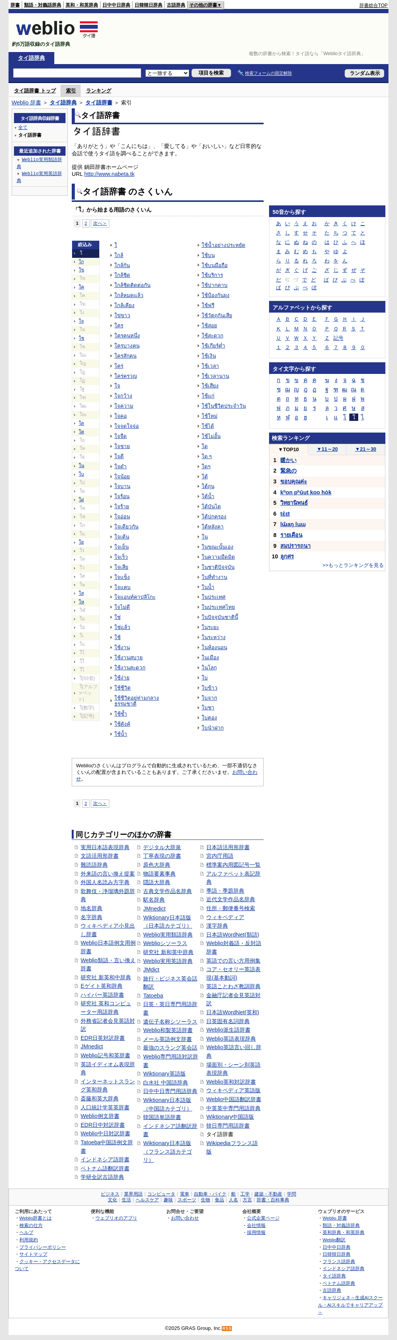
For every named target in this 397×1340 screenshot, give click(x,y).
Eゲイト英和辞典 (102, 986)
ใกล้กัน (122, 265)
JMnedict (92, 1046)
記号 (338, 338)
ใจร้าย (121, 506)
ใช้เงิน (209, 356)
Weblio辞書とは (35, 1217)
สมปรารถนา (295, 546)
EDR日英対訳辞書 (103, 1038)
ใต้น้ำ (208, 496)
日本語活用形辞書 (228, 847)
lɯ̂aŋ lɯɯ (293, 524)
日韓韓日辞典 (148, 5)
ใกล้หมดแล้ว (128, 295)
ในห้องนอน (214, 647)
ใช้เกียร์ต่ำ (213, 346)
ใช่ (117, 617)
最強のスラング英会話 (170, 1048)
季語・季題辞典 (225, 891)
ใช (81, 338)
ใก (81, 261)
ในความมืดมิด (218, 557)
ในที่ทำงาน (214, 577)
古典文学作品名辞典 (167, 891)
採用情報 (256, 1232)
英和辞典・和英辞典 (343, 1232)
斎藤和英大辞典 (100, 1098)
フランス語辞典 (339, 1261)
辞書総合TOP (373, 5)
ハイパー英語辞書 (102, 995)
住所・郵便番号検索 (230, 908)
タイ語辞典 (31, 58)
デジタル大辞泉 (162, 847)
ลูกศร (287, 556)
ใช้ (117, 637)
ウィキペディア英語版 (233, 1090)
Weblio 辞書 (26, 102)
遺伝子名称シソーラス (170, 1021)
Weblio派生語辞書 (228, 1030)
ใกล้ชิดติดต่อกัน (132, 285)
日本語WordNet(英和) (232, 1012)
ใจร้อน (121, 496)
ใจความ (123, 406)
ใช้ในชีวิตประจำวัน (224, 406)
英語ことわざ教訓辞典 (233, 986)
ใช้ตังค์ (122, 724)
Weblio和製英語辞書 (168, 1030)
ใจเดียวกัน (126, 527)
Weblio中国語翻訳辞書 (233, 1099)
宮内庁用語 (219, 856)
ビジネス (110, 1194)
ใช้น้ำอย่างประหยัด (223, 245)
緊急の (288, 471)
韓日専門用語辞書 (228, 1126)
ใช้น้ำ (120, 734)
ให (81, 602)
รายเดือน (291, 535)
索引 (71, 91)
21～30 (365, 449)
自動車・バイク (210, 1194)
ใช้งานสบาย (128, 657)
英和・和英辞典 (82, 5)
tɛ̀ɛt (285, 514)
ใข (81, 270)
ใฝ (81, 499)
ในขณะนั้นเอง (217, 547)
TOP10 (288, 449)
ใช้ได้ (208, 426)
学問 (291, 1194)
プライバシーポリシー (42, 1247)
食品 (219, 1199)
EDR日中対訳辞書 (103, 1125)
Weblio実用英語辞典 (168, 961)
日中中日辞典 (116, 5)
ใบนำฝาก (213, 728)
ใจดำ (120, 466)
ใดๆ (206, 466)
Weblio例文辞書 (100, 1116)
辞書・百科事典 (273, 1199)
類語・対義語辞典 (42, 5)
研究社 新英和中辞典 (106, 977)
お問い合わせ (185, 1217)
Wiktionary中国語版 (230, 1117)
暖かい (288, 460)
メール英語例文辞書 (167, 1039)
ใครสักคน (125, 356)
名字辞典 (91, 917)
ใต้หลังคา (213, 527)
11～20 (327, 449)
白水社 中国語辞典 (165, 1082)
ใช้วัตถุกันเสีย (217, 315)
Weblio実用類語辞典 (168, 935)
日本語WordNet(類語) (232, 935)
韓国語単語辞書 (162, 1117)
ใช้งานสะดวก (129, 668)
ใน (81, 465)
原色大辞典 (156, 865)
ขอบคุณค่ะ (293, 481)
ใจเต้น (121, 537)
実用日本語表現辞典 (105, 847)
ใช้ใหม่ (209, 416)
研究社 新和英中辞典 (168, 952)
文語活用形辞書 (100, 856)
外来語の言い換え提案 (108, 874)
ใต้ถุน (208, 486)
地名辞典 (91, 908)
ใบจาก (209, 698)
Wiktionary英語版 (164, 1074)
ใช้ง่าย (121, 678)
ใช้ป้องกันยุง (216, 295)
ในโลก (209, 668)
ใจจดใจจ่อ (126, 426)
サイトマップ (33, 1254)
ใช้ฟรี (208, 305)
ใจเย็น (121, 547)
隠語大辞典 (156, 882)
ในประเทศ (214, 597)
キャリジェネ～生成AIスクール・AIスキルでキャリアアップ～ (350, 1304)
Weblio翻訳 (334, 1239)
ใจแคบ (122, 587)
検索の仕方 (31, 1225)
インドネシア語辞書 (105, 1159)
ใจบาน (122, 486)
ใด (81, 423)
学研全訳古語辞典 (102, 1177)
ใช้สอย (209, 325)
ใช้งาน (122, 647)
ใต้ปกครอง (214, 517)
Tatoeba (153, 995)
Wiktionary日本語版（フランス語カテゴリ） (167, 1151)
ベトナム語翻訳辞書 (105, 1168)
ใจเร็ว (121, 557)
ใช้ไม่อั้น (211, 436)
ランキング (98, 91)
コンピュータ (161, 1194)
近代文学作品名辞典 (230, 899)
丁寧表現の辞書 (162, 856)
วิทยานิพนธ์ (294, 503)
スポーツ (187, 1199)
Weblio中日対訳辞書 (105, 1133)
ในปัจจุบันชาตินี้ (220, 617)
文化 (112, 1199)
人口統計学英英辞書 (105, 1107)
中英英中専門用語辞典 (233, 1108)
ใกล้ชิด (122, 275)
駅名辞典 (154, 900)
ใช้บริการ (212, 275)
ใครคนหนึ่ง (127, 336)
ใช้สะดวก (212, 336)
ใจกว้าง (123, 396)
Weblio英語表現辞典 (231, 1039)
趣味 (168, 1199)
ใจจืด (120, 436)
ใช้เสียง (210, 386)
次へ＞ (100, 223)
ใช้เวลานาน (215, 376)
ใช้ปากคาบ (215, 285)
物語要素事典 (159, 874)
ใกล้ (118, 255)
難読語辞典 (94, 865)
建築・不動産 (268, 1194)
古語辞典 (176, 5)
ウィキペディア (225, 917)
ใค (81, 287)
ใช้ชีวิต (122, 688)
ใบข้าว (209, 688)
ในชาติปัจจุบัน (218, 567)
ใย (81, 542)
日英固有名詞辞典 (228, 1021)
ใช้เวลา (210, 366)
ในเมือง (210, 657)
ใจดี (119, 456)
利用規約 (28, 1239)
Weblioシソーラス (165, 943)
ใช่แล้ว (122, 627)
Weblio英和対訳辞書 (231, 1082)
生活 (126, 1199)
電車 (184, 1194)
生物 (205, 1199)
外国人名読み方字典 (105, 882)
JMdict (151, 969)
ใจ (81, 321)
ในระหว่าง (214, 637)
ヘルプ (26, 1232)
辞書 (15, 5)
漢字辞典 (217, 926)
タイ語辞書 (98, 102)
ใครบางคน (127, 346)
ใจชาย (122, 446)
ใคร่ (118, 366)
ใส (81, 593)
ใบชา (208, 708)
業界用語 (133, 1194)
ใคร (118, 325)
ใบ (81, 474)
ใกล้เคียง (124, 305)
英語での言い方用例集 (233, 961)
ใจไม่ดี (122, 607)
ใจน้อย (122, 477)
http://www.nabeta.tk (109, 174)
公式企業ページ (263, 1217)
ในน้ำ (208, 587)
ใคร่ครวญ (125, 376)
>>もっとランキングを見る (353, 565)
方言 (247, 1199)
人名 (233, 1199)
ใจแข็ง (122, 577)
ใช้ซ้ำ (120, 714)
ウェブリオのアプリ (116, 1217)
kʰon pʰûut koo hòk (305, 492)
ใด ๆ (207, 456)
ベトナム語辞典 (339, 1283)
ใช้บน (208, 255)
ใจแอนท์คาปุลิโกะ (134, 597)
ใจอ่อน (122, 517)
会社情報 (256, 1225)
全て (23, 127)
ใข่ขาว (122, 315)
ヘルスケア (147, 1199)
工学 (245, 1194)
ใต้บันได (211, 506)
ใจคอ (120, 416)
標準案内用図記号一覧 (233, 865)
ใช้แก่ (208, 396)
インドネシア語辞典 (343, 1268)
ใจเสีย (121, 567)
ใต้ (205, 477)
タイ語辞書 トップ (35, 91)
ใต (81, 432)
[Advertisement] (246, 32)
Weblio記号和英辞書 (105, 1055)
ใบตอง (209, 718)
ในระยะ (210, 627)
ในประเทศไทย (218, 607)
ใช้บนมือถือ (215, 265)
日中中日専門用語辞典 (170, 1091)
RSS (227, 1328)
